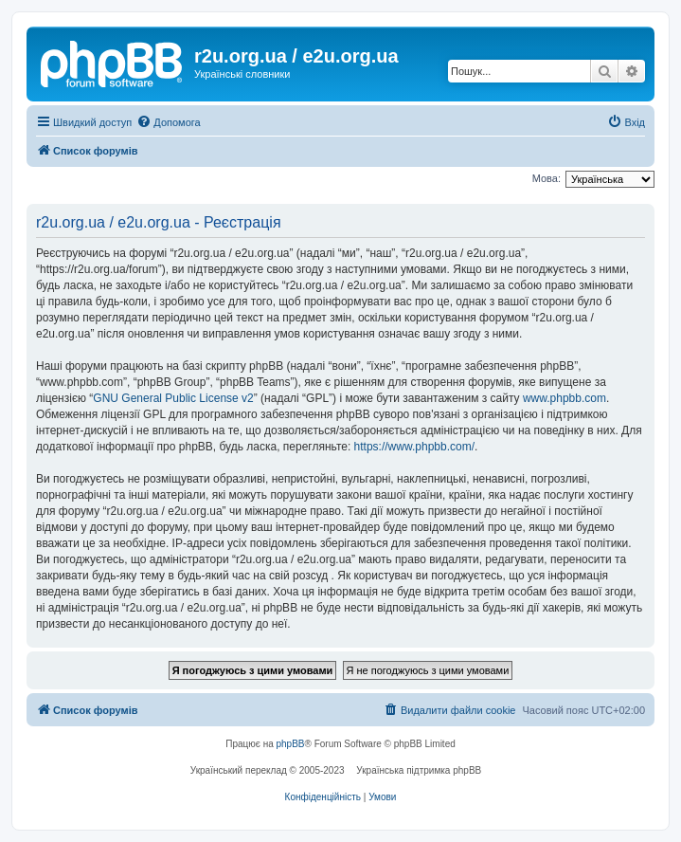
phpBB (291, 744)
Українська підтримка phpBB (418, 770)
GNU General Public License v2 (173, 398)
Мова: (546, 178)
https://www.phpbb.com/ (414, 446)
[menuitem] (168, 122)
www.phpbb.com (564, 398)
